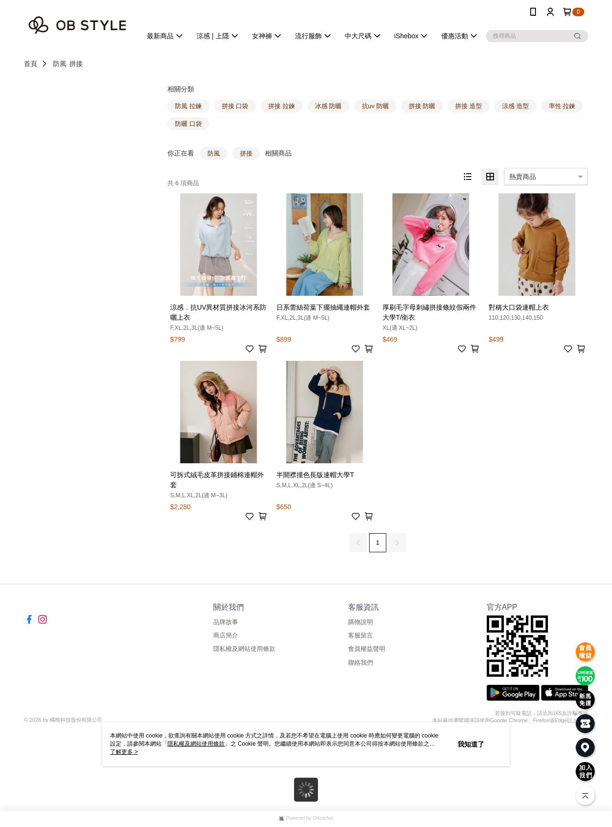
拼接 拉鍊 (281, 106)
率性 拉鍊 (562, 106)
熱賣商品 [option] (522, 176)
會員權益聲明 (366, 648)
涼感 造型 (515, 106)
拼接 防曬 (422, 106)
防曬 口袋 (188, 123)
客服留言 (360, 635)
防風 (59, 63)
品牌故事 (225, 622)
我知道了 (471, 744)
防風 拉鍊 (188, 106)
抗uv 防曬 (375, 106)
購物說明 (360, 622)
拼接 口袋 (235, 106)
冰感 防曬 (328, 106)
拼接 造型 (468, 106)
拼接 (76, 63)
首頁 (30, 63)
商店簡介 (225, 635)
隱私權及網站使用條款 (244, 648)
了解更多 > (124, 752)
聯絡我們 (360, 662)
